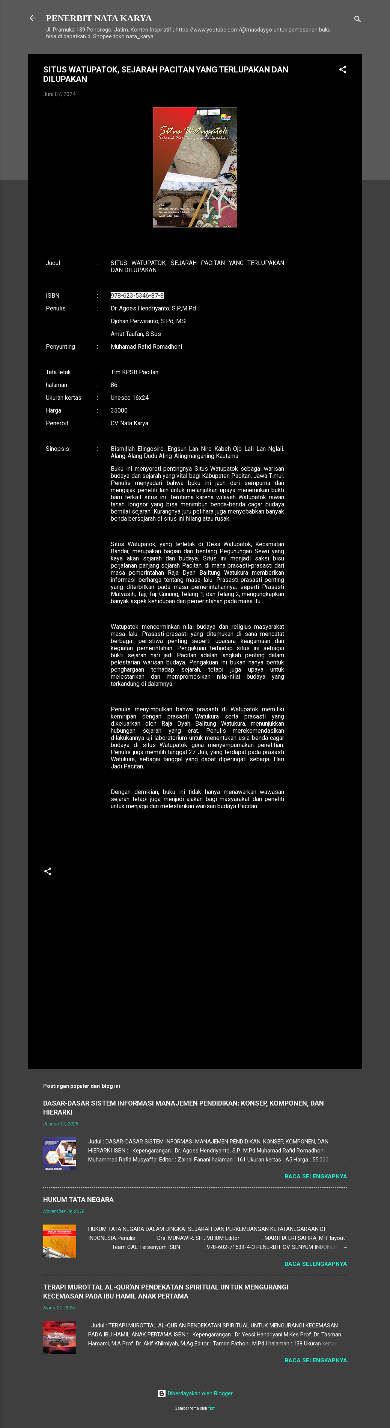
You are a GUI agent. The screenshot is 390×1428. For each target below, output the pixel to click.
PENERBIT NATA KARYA (99, 18)
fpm (211, 1408)
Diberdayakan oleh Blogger (195, 1393)
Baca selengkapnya (316, 1176)
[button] (342, 71)
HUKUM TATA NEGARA (78, 1200)
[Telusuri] (357, 20)
